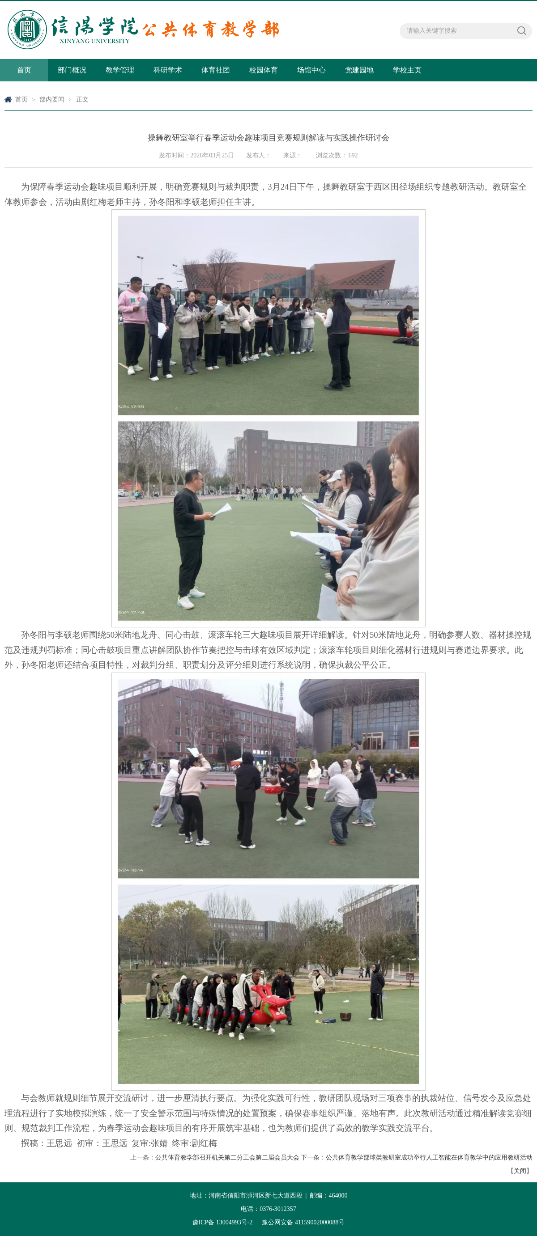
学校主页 (407, 70)
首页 (24, 70)
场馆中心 (311, 70)
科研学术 (167, 70)
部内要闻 (51, 99)
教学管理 (120, 70)
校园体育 (263, 70)
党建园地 (359, 70)
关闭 (520, 1171)
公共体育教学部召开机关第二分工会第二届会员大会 (227, 1157)
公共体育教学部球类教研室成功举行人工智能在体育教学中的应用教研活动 (429, 1157)
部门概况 (72, 70)
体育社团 (215, 70)
